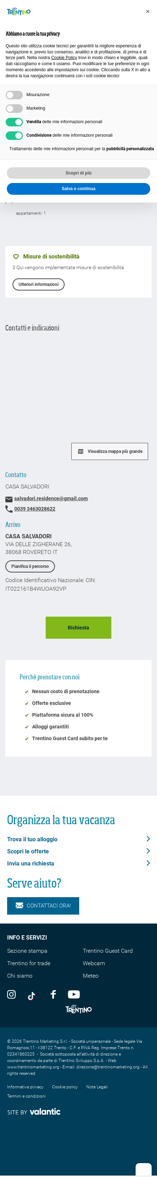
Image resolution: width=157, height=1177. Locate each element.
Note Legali (97, 1086)
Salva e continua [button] (79, 188)
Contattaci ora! (43, 906)
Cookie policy (65, 1086)
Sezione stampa (27, 950)
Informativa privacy (25, 1086)
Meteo (90, 975)
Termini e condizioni (26, 1096)
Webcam (94, 963)
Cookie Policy (64, 57)
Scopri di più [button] (79, 173)
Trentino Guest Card (108, 950)
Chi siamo (19, 975)
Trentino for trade (28, 963)
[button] (147, 11)
